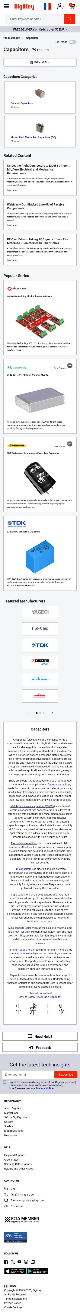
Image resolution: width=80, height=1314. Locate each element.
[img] (24, 7)
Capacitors (32, 37)
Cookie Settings (13, 1307)
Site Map (9, 1126)
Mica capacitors (17, 927)
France (10, 1286)
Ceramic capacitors (59, 784)
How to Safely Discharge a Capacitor (40, 997)
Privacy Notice (45, 1088)
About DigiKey (12, 1108)
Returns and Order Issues (18, 1168)
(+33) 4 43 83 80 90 (19, 1195)
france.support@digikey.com (24, 1201)
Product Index (11, 37)
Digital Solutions (13, 1130)
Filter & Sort (42, 62)
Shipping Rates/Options (18, 1164)
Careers (8, 1121)
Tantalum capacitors (20, 949)
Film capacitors (22, 869)
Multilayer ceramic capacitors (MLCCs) (32, 806)
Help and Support (14, 1155)
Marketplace (11, 1112)
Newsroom (10, 1135)
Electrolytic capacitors (23, 843)
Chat (10, 1189)
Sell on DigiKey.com (15, 1117)
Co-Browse (13, 1207)
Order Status (11, 1159)
